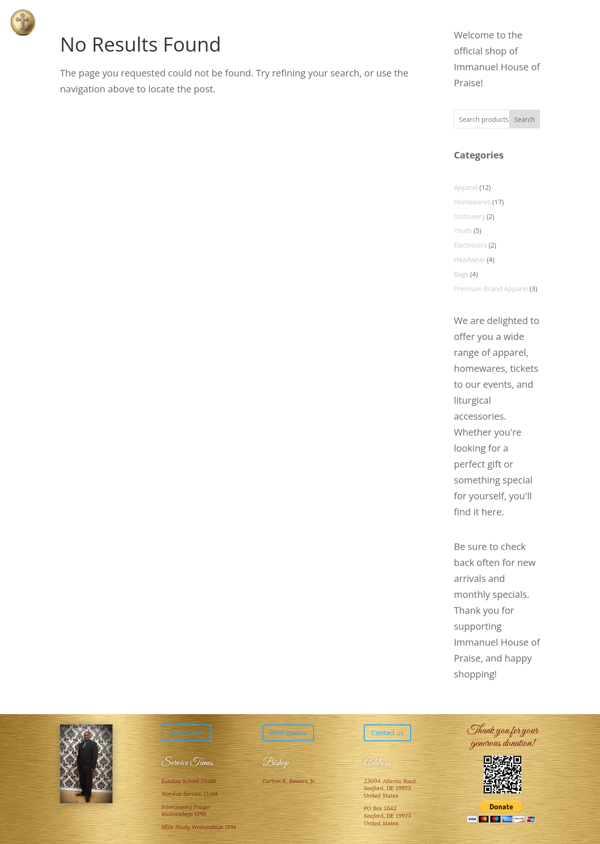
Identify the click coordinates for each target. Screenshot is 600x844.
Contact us (387, 732)
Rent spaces (288, 732)
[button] (22, 22)
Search (524, 119)
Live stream (186, 732)
